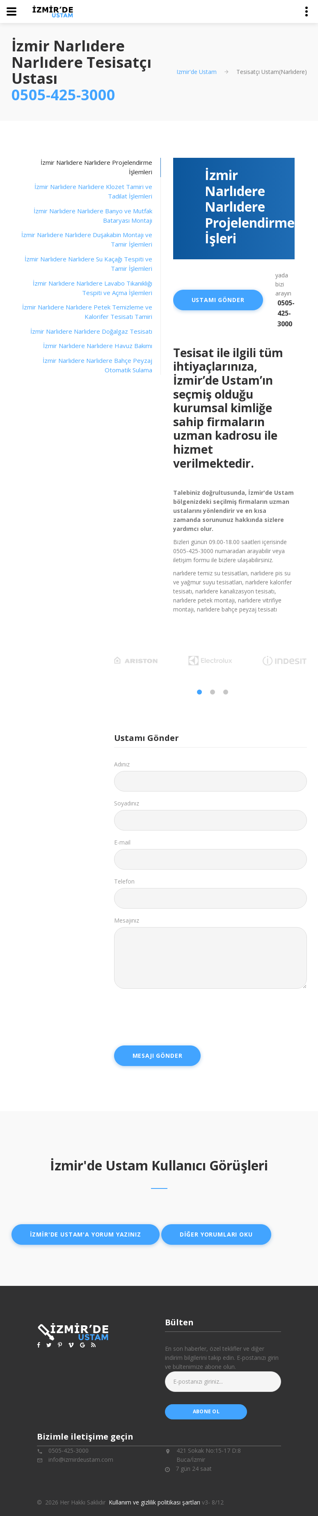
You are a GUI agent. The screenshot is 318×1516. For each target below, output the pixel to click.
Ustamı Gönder (218, 300)
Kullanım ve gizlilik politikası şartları (154, 1502)
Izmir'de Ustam (196, 72)
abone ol (206, 1411)
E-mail (122, 842)
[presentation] (176, 1017)
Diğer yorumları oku (216, 1234)
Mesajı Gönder (158, 1055)
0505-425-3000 (63, 95)
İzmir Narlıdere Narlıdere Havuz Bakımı (97, 346)
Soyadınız (126, 803)
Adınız (122, 764)
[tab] (86, 191)
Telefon (124, 881)
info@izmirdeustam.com (80, 1459)
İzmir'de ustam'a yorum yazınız (85, 1234)
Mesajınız (126, 920)
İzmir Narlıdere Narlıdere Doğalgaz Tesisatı (91, 331)
